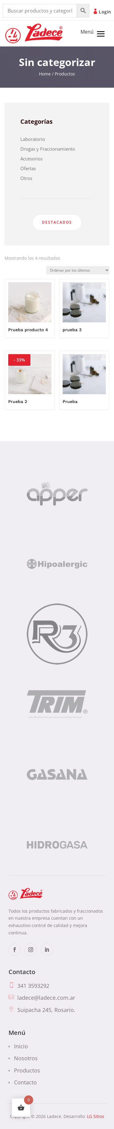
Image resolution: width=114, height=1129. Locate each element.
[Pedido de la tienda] (77, 270)
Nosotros (26, 1058)
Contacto (25, 1082)
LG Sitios (95, 1116)
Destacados (57, 222)
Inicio (21, 1046)
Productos (27, 1070)
